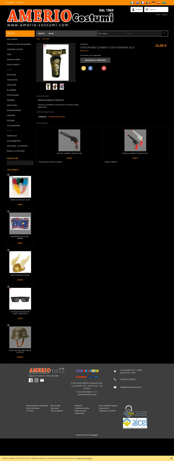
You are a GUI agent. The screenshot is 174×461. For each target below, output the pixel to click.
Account (139, 9)
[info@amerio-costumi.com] (128, 387)
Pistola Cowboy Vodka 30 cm (69, 153)
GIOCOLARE (12, 105)
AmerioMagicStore (14, 141)
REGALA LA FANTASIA (16, 151)
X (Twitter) (97, 69)
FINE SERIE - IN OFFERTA (17, 146)
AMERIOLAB (12, 136)
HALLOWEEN (12, 39)
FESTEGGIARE (13, 95)
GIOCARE (11, 120)
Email (83, 68)
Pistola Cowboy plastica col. (135, 153)
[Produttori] (20, 163)
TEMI (9, 54)
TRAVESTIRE (12, 80)
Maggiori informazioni (84, 458)
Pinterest (104, 68)
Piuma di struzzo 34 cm (20, 200)
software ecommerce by (87, 435)
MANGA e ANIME (13, 59)
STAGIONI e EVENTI (15, 49)
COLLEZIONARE (13, 126)
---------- (10, 70)
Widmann (85, 51)
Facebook (90, 68)
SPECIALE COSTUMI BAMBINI (19, 44)
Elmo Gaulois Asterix (20, 275)
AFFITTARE (11, 75)
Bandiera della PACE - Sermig (20, 237)
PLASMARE (11, 90)
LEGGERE (11, 115)
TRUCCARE (11, 85)
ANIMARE (11, 100)
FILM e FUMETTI (13, 65)
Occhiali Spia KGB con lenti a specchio (20, 313)
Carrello (152, 9)
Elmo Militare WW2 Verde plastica (20, 351)
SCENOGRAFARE (14, 110)
